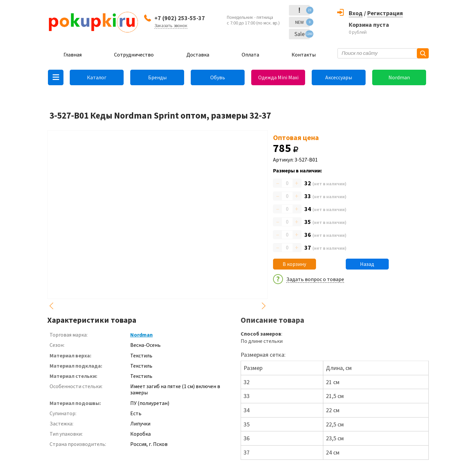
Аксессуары (338, 77)
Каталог (96, 77)
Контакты (304, 54)
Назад (367, 264)
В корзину (294, 264)
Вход (356, 13)
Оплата (250, 54)
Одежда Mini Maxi (278, 77)
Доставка (197, 54)
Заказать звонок (170, 25)
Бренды (157, 77)
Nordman (399, 77)
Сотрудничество (134, 54)
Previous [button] (51, 306)
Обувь (217, 77)
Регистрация (385, 13)
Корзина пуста (369, 24)
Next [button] (264, 306)
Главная (72, 54)
